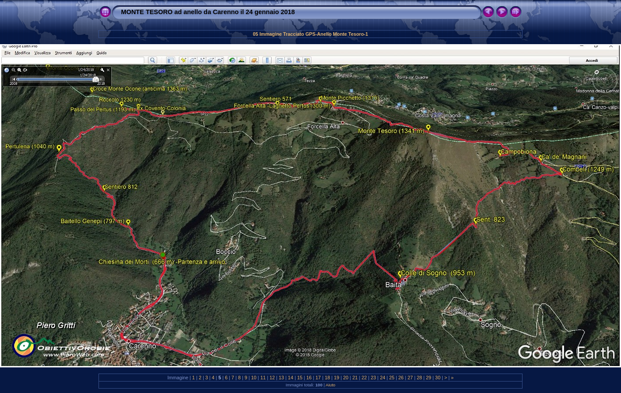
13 (281, 377)
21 (355, 377)
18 (327, 377)
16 (309, 377)
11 (263, 377)
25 (392, 377)
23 (373, 377)
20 (346, 377)
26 (401, 377)
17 (318, 377)
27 (410, 377)
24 (382, 377)
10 (254, 377)
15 (300, 377)
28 (419, 377)
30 (438, 377)
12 (272, 377)
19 (337, 377)
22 (364, 377)
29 (428, 377)
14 (291, 377)
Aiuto (330, 384)
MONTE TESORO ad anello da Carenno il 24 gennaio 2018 (208, 11)
